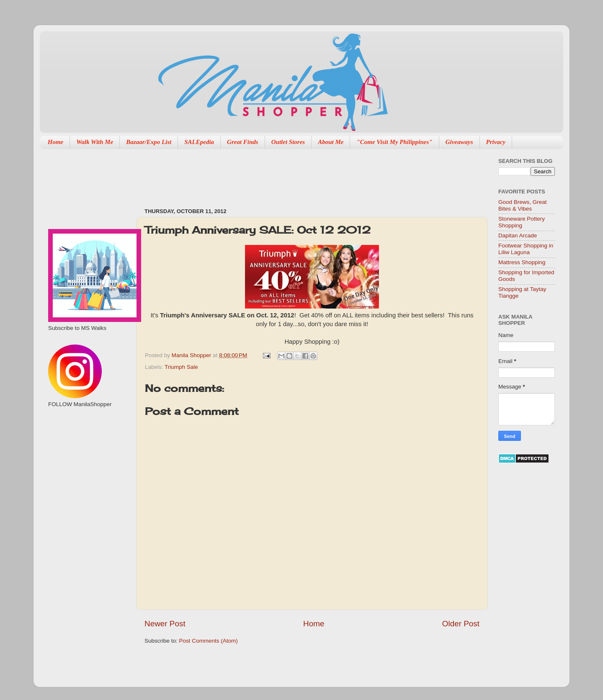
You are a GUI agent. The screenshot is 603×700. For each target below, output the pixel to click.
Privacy (496, 142)
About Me (330, 142)
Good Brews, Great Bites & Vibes (522, 205)
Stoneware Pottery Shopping (521, 222)
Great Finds (242, 142)
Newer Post (165, 623)
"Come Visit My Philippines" (394, 142)
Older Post (460, 623)
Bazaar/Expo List (148, 142)
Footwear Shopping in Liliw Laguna (525, 248)
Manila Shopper (192, 355)
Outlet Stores (288, 142)
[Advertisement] (296, 174)
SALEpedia (199, 142)
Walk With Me (94, 142)
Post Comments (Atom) (208, 641)
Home (56, 142)
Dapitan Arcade (517, 235)
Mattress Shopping (522, 262)
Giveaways (459, 142)
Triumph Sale (181, 367)
